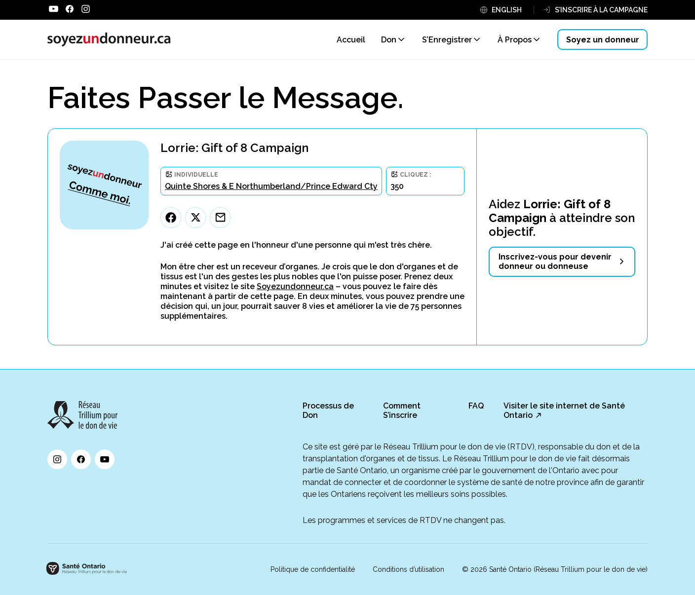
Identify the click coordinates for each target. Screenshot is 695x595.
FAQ (476, 405)
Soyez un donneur (602, 39)
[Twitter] (195, 217)
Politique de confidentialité (312, 569)
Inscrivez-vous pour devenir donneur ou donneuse (555, 261)
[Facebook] (170, 217)
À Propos (515, 39)
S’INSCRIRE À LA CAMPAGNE (601, 10)
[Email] (220, 217)
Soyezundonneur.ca (295, 286)
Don (388, 39)
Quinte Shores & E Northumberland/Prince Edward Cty (271, 186)
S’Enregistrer (447, 39)
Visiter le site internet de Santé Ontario (564, 410)
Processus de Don (328, 410)
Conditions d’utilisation (408, 569)
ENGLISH (507, 10)
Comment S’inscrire (402, 410)
